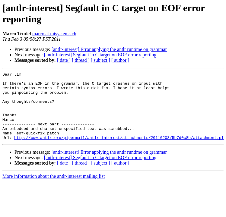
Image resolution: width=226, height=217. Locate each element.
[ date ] (64, 60)
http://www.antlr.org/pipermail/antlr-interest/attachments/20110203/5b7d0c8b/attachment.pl (119, 151)
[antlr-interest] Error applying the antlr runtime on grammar (109, 49)
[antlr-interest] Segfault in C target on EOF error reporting (100, 54)
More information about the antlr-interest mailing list (53, 189)
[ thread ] (81, 60)
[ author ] (120, 60)
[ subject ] (100, 60)
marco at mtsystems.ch (54, 33)
